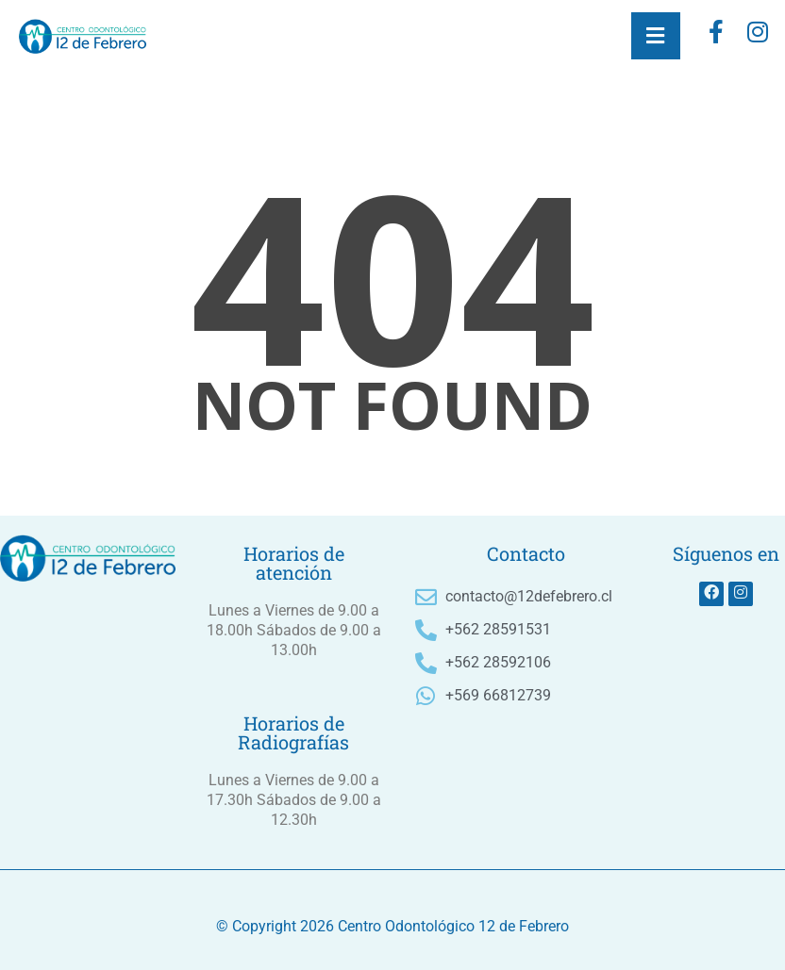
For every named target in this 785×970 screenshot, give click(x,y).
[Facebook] (716, 36)
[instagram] (757, 36)
